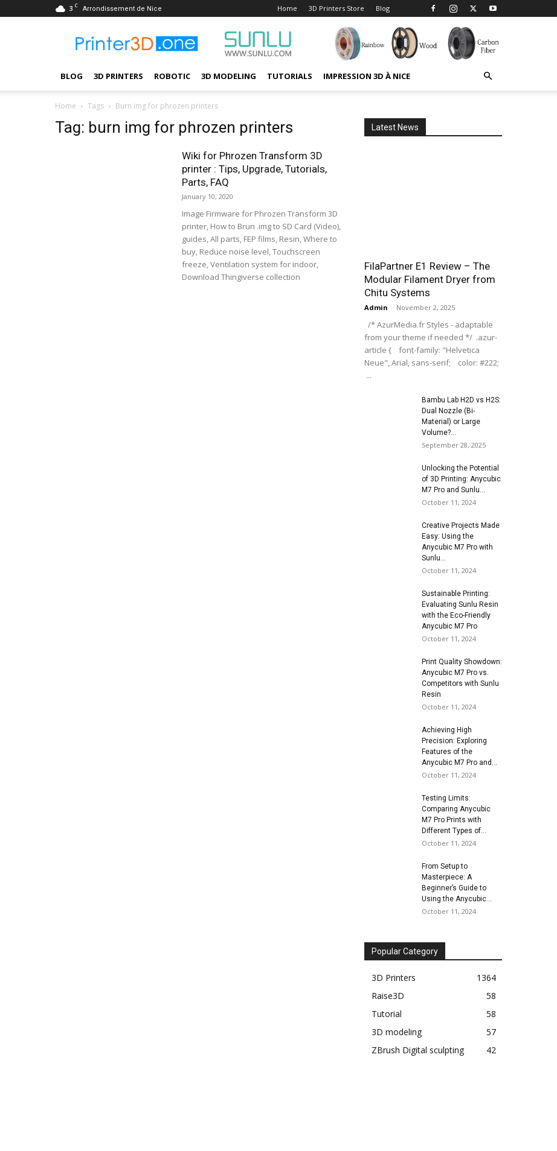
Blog (383, 8)
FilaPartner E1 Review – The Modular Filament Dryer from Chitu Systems (429, 279)
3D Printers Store (336, 8)
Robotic (172, 76)
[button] (487, 76)
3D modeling (228, 76)
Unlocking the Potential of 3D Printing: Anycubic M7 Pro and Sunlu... (461, 479)
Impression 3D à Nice (366, 76)
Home (287, 8)
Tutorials (289, 76)
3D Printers (118, 76)
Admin (376, 307)
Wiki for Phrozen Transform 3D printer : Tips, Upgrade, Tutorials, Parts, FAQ (254, 169)
